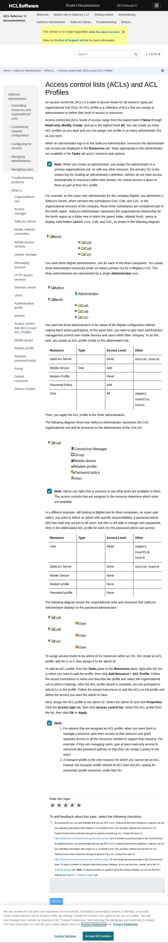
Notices (126, 22)
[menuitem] (42, 14)
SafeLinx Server (25, 221)
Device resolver (24, 389)
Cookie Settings (65, 938)
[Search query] (107, 54)
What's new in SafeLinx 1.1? (71, 14)
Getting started (103, 14)
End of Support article (73, 40)
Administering (126, 14)
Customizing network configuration (20, 131)
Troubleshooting (106, 22)
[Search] (135, 54)
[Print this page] (163, 71)
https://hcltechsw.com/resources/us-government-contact (82, 835)
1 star (53, 801)
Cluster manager (25, 254)
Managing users (22, 169)
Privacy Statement (125, 926)
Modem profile (24, 348)
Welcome (43, 14)
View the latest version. (104, 32)
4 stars (72, 801)
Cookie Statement (94, 926)
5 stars (79, 801)
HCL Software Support (83, 871)
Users (18, 295)
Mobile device (23, 340)
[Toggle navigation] (157, 5)
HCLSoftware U (127, 5)
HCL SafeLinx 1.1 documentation (14, 18)
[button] (6, 94)
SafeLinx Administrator (51, 22)
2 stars (59, 801)
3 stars (66, 801)
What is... (50, 70)
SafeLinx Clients (80, 22)
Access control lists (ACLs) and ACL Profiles (86, 70)
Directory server (25, 287)
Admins (19, 315)
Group (18, 368)
